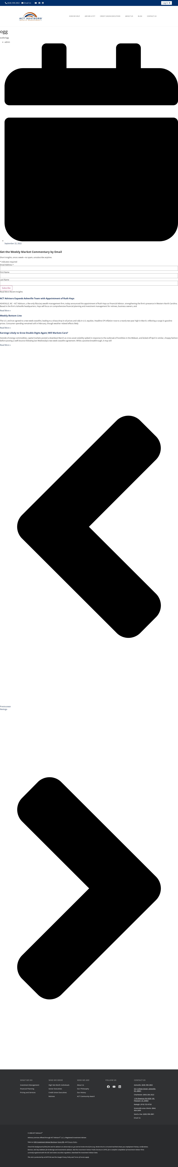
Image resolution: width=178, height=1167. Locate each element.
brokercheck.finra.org (88, 1147)
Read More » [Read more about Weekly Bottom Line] (5, 328)
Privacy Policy (72, 1142)
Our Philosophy (83, 1089)
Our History (81, 1092)
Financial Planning (27, 1089)
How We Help (74, 16)
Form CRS (61, 1142)
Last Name (4, 280)
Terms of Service (79, 1157)
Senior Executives (55, 1089)
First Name (4, 272)
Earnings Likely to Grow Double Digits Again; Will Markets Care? (34, 332)
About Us (129, 16)
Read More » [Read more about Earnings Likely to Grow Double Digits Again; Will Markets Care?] (5, 345)
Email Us (26, 3)
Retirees (52, 1096)
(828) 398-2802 (12, 3)
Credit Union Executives (110, 16)
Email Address (7, 265)
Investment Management (29, 1085)
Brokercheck (100, 1147)
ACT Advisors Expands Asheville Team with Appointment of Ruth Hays (37, 298)
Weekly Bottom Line (11, 315)
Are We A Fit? (90, 16)
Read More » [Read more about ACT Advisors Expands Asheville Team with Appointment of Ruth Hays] (5, 310)
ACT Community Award (86, 1096)
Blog (140, 16)
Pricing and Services (28, 1092)
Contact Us (152, 16)
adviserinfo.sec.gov (69, 1147)
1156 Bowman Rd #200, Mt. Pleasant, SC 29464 (144, 1099)
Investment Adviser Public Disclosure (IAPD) (92, 1150)
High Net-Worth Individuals (59, 1085)
